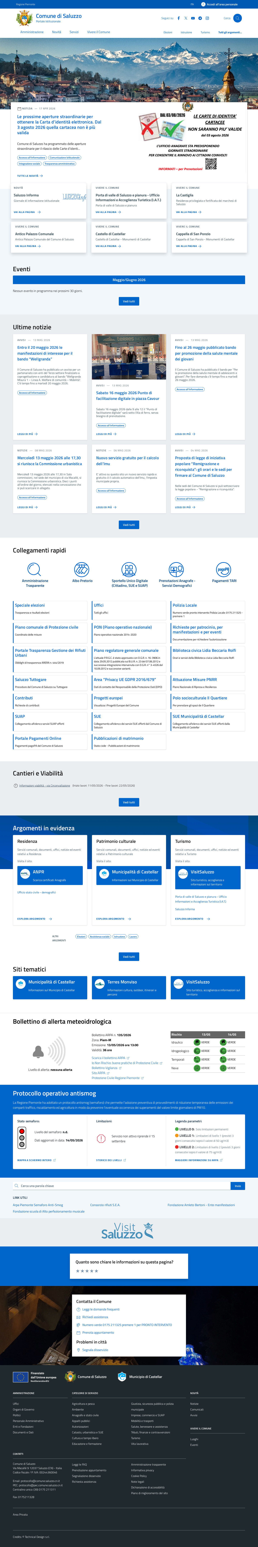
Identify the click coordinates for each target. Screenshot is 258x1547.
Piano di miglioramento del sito (149, 1493)
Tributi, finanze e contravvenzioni (150, 1432)
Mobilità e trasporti (142, 1421)
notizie (22, 450)
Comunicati (197, 1409)
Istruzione (186, 32)
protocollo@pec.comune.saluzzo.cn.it (41, 1485)
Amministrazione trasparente (148, 1464)
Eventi (194, 1445)
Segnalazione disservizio (86, 1476)
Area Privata (20, 1514)
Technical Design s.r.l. (37, 1537)
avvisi (21, 340)
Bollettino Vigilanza (107, 1067)
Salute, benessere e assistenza (149, 1426)
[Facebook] (177, 18)
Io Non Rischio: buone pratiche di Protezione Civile (127, 1062)
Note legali (137, 1481)
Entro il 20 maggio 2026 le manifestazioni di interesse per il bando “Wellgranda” (45, 353)
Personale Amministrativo (28, 1421)
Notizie (194, 1404)
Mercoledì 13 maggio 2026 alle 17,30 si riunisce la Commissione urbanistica (49, 460)
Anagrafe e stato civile (85, 1415)
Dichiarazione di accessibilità (147, 1487)
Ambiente (78, 1409)
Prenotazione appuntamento (89, 1470)
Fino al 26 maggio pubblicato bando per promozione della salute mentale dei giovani (206, 353)
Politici (17, 1415)
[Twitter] (184, 18)
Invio (238, 1186)
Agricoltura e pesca (83, 1404)
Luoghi (194, 1439)
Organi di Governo (23, 1409)
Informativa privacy (142, 1470)
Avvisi (193, 1415)
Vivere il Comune (98, 31)
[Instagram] (205, 18)
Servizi (74, 31)
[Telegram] (198, 18)
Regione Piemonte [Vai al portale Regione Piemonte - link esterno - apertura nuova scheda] (25, 4)
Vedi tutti (129, 301)
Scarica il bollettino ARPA (111, 1057)
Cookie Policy (139, 1476)
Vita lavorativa (139, 1444)
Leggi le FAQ (79, 1464)
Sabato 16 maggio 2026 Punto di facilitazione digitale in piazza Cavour (127, 395)
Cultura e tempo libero (85, 1438)
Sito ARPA (101, 1072)
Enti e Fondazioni (23, 1426)
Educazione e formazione (87, 1444)
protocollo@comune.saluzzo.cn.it (40, 1481)
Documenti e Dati (23, 1432)
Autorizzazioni (80, 1426)
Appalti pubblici (81, 1421)
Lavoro (133, 936)
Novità (56, 31)
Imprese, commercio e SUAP (147, 1415)
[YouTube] (191, 18)
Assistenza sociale (99, 936)
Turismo (205, 32)
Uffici (16, 1404)
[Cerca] (237, 18)
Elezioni (168, 32)
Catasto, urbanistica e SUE (87, 1432)
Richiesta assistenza (84, 1481)
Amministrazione (32, 31)
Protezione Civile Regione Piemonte (118, 1077)
